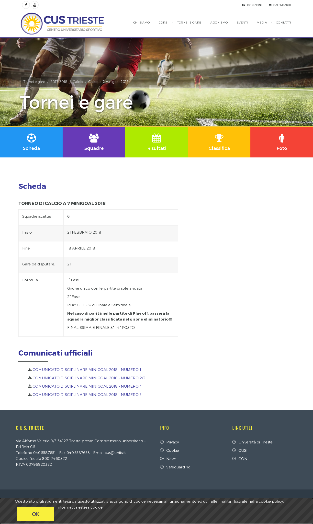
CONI (240, 459)
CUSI (239, 450)
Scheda (33, 186)
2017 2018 (60, 82)
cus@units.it (116, 453)
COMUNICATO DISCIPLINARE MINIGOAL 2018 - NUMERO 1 (88, 369)
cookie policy (271, 501)
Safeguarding (175, 467)
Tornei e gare (35, 82)
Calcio (79, 82)
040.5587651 (45, 453)
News (168, 459)
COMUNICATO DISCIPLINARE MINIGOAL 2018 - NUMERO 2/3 (90, 378)
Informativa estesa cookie (79, 507)
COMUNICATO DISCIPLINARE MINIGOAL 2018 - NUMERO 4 (88, 386)
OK (35, 514)
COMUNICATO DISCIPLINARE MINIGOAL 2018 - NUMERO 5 (88, 394)
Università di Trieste (252, 442)
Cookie (169, 450)
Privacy (169, 442)
